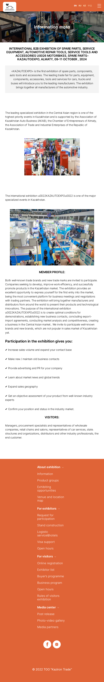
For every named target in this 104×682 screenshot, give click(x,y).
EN (75, 5)
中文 (90, 5)
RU (80, 5)
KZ (84, 5)
